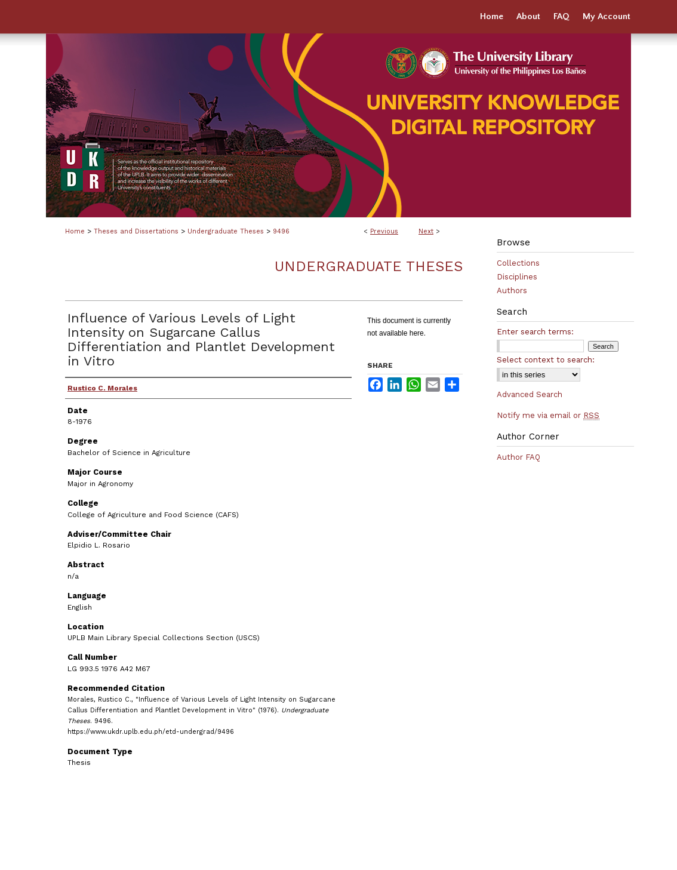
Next (425, 231)
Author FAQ (518, 457)
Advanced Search (529, 394)
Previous (384, 231)
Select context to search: (546, 359)
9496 (281, 231)
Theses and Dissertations (136, 231)
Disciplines (517, 276)
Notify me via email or (548, 415)
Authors (512, 290)
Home (75, 231)
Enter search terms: (535, 331)
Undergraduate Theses (225, 231)
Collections (518, 263)
